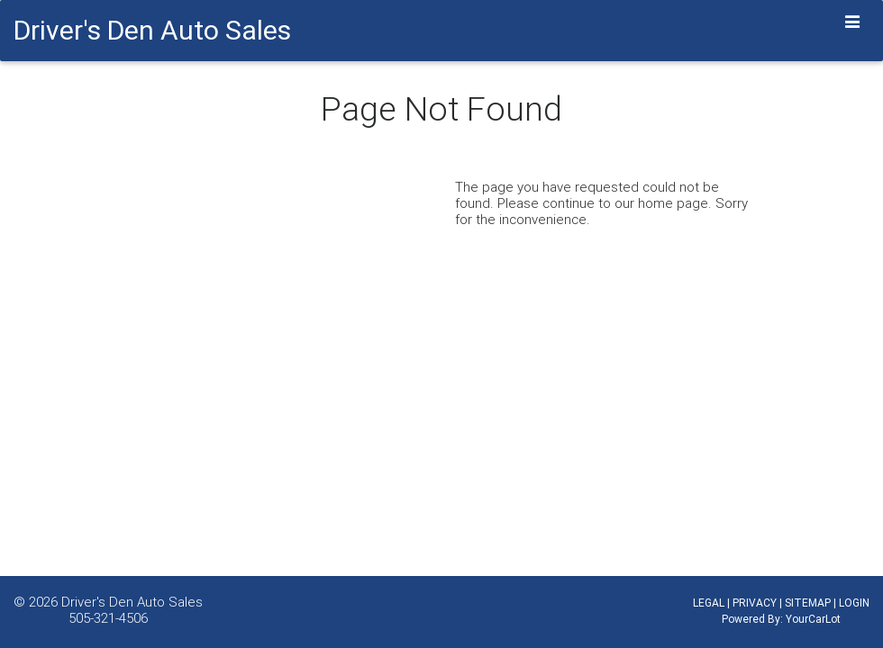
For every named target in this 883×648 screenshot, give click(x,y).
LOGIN (854, 602)
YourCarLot (813, 619)
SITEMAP (808, 602)
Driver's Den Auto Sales (132, 601)
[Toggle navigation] (852, 22)
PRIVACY (755, 602)
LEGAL (708, 602)
